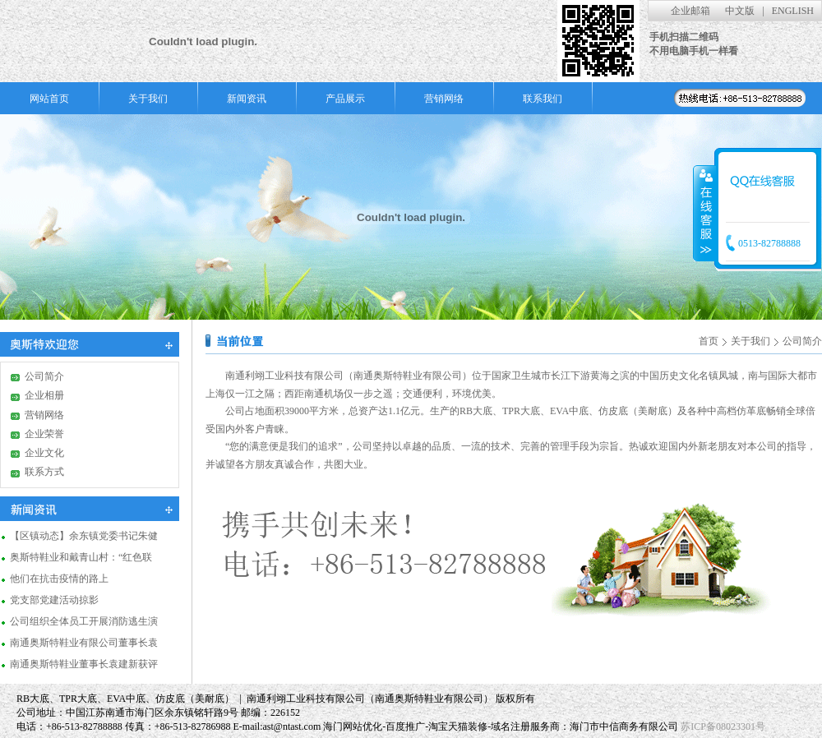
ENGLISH (793, 10)
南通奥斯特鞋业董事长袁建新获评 (84, 663)
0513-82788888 (769, 243)
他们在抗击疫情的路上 (59, 577)
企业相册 (44, 395)
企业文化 (44, 453)
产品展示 (345, 98)
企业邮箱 (690, 10)
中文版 (740, 10)
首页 (708, 341)
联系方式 (44, 471)
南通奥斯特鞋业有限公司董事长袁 (84, 642)
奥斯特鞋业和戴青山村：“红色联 (81, 556)
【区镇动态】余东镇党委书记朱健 (84, 535)
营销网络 (444, 98)
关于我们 (148, 98)
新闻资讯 (246, 98)
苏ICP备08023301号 (723, 726)
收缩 (704, 212)
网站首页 (49, 98)
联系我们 (542, 98)
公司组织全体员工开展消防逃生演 (84, 620)
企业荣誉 (44, 434)
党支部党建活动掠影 (54, 599)
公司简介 (44, 376)
